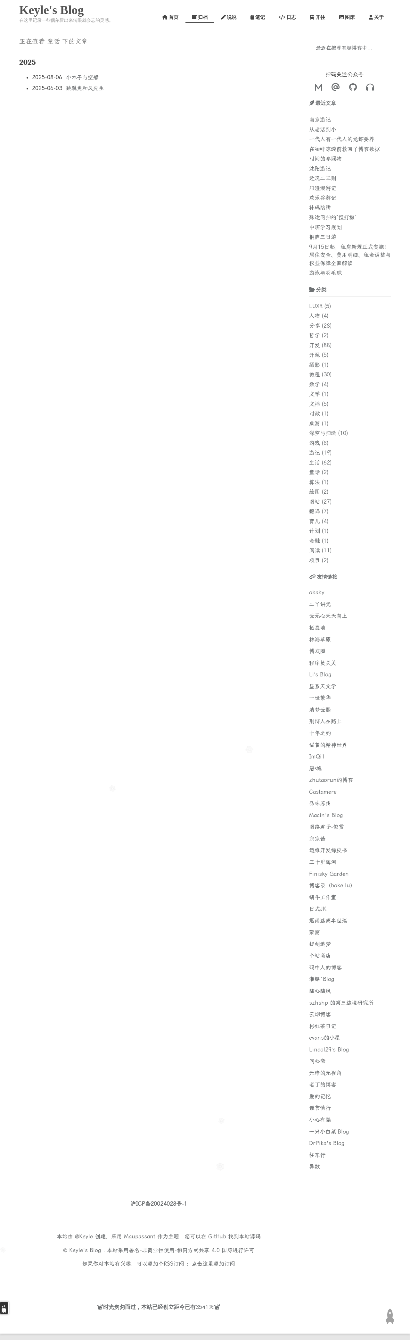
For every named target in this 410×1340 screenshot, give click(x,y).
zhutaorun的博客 (331, 780)
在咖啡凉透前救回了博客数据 (344, 149)
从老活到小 (322, 129)
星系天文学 (322, 686)
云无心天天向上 (328, 616)
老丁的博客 (322, 1084)
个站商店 (320, 955)
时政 (314, 413)
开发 (314, 345)
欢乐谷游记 (322, 198)
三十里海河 (322, 862)
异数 (314, 1166)
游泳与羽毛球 (325, 273)
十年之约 (320, 733)
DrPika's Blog (327, 1143)
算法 (314, 482)
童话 (314, 472)
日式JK (317, 909)
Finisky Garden (329, 874)
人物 (314, 316)
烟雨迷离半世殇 (328, 920)
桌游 (314, 423)
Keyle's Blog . (88, 1250)
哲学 (314, 335)
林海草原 (320, 639)
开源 (314, 355)
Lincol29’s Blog (329, 1049)
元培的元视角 (325, 1073)
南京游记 (320, 119)
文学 (314, 394)
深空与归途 (322, 433)
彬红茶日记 (322, 1026)
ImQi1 (317, 756)
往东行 (317, 1155)
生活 (314, 462)
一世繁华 (320, 698)
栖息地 (317, 627)
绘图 (314, 492)
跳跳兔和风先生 (85, 88)
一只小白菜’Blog (329, 1131)
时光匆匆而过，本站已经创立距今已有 (149, 1307)
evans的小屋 (324, 1037)
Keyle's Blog (51, 10)
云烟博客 (320, 1014)
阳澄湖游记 (322, 188)
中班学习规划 (325, 227)
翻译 (314, 511)
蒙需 (314, 932)
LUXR (316, 306)
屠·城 (315, 768)
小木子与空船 (82, 77)
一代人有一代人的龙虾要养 (341, 139)
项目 (314, 560)
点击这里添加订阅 (213, 1263)
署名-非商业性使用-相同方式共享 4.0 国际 (181, 1250)
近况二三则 (322, 178)
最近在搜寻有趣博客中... (344, 48)
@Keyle (85, 1236)
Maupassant (139, 1236)
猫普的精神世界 (328, 745)
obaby (316, 592)
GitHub (217, 1236)
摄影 (314, 365)
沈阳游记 (320, 168)
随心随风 (320, 991)
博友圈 (317, 651)
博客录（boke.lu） (332, 885)
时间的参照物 (325, 158)
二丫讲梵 (320, 604)
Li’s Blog (320, 674)
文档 (314, 404)
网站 (314, 501)
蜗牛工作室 (322, 897)
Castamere (323, 792)
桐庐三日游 (322, 237)
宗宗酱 (317, 838)
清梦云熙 (320, 710)
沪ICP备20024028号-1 (158, 1204)
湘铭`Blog (321, 979)
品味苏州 (320, 803)
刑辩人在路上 (325, 721)
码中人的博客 (325, 967)
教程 (314, 374)
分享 (314, 325)
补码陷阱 (320, 208)
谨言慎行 (320, 1108)
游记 (314, 452)
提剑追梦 (320, 944)
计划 (314, 531)
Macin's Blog (326, 815)
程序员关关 (322, 663)
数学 (314, 384)
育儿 (314, 521)
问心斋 (317, 1061)
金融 (314, 541)
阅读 (314, 550)
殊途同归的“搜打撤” (333, 217)
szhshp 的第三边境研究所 (341, 1003)
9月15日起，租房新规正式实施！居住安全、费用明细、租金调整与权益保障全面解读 (350, 255)
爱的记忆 (320, 1096)
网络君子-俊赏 (326, 827)
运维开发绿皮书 (328, 850)
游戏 (314, 443)
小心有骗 (320, 1120)
